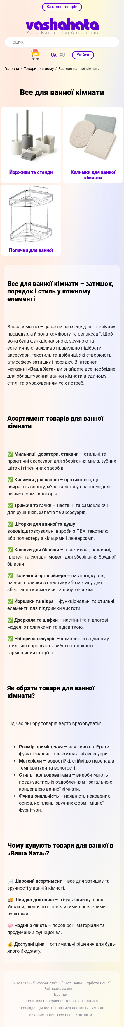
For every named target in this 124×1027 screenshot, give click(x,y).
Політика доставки (72, 1008)
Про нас (64, 1015)
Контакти (83, 1015)
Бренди (60, 994)
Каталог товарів (62, 6)
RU (62, 55)
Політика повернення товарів (52, 1001)
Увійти (83, 55)
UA (53, 55)
